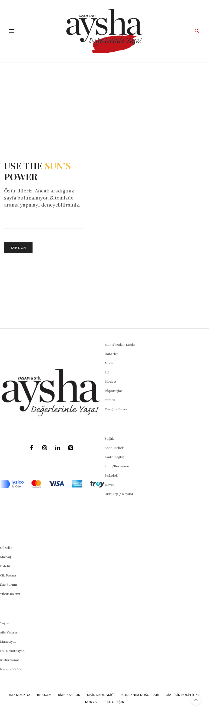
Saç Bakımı (8, 584)
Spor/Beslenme (117, 466)
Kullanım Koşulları (140, 695)
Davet (109, 485)
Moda (109, 363)
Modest (110, 381)
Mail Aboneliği (101, 695)
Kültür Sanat (9, 660)
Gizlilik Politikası (183, 695)
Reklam (44, 695)
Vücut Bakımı (10, 594)
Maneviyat (8, 641)
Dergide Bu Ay (116, 409)
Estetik (5, 566)
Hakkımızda (19, 695)
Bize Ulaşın (113, 702)
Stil (107, 372)
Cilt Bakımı (8, 575)
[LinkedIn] (57, 448)
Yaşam (5, 623)
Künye (91, 702)
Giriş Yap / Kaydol (119, 494)
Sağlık (109, 438)
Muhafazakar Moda (120, 345)
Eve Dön (18, 248)
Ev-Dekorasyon (12, 651)
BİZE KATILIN (69, 695)
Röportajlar (113, 391)
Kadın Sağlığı (114, 457)
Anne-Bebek (114, 448)
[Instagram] (44, 448)
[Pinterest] (70, 448)
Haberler (111, 354)
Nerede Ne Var (11, 669)
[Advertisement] (104, 103)
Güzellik (6, 548)
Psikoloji (111, 475)
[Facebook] (31, 448)
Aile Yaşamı (9, 632)
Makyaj (5, 557)
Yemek (110, 400)
